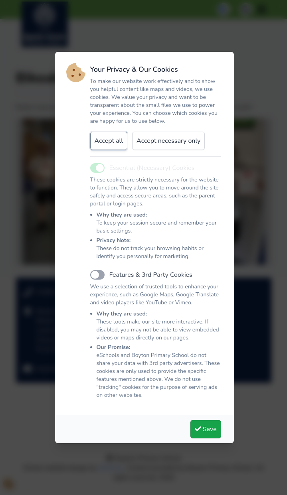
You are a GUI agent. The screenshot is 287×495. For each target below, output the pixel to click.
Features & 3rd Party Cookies (150, 274)
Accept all (109, 140)
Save (206, 429)
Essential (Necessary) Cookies (152, 168)
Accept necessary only (168, 140)
